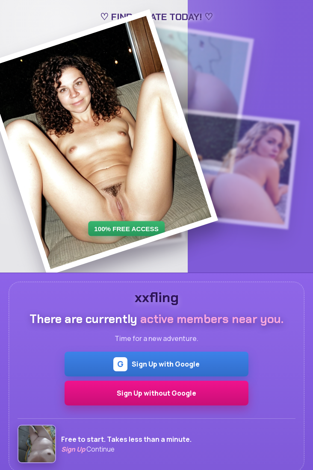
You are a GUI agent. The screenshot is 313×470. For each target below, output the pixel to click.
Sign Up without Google (156, 393)
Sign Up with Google (156, 364)
